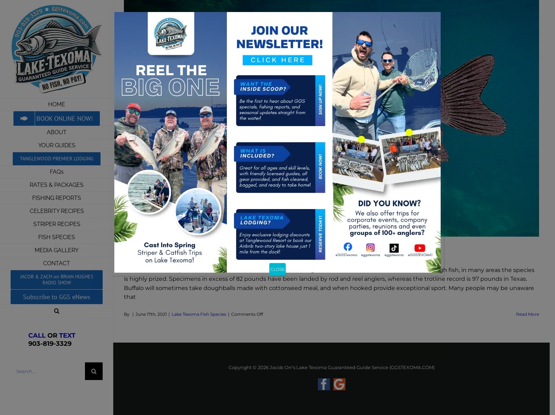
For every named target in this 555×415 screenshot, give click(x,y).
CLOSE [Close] (277, 269)
